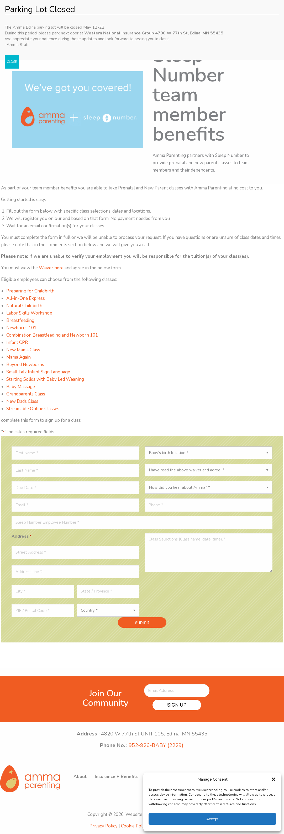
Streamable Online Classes (32, 409)
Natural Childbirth (24, 306)
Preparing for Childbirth (30, 291)
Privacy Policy (104, 826)
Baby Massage (20, 387)
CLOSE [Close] (12, 62)
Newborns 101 (21, 328)
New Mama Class (23, 350)
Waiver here (51, 268)
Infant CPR (17, 342)
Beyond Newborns (25, 365)
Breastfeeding (20, 320)
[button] (273, 779)
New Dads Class (22, 401)
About (80, 776)
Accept (212, 819)
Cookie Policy (134, 826)
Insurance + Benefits (117, 776)
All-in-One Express (25, 298)
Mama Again (18, 357)
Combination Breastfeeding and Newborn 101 (52, 335)
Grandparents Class (26, 394)
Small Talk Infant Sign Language (38, 372)
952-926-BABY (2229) (156, 745)
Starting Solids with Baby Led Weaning (45, 379)
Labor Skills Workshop (29, 313)
